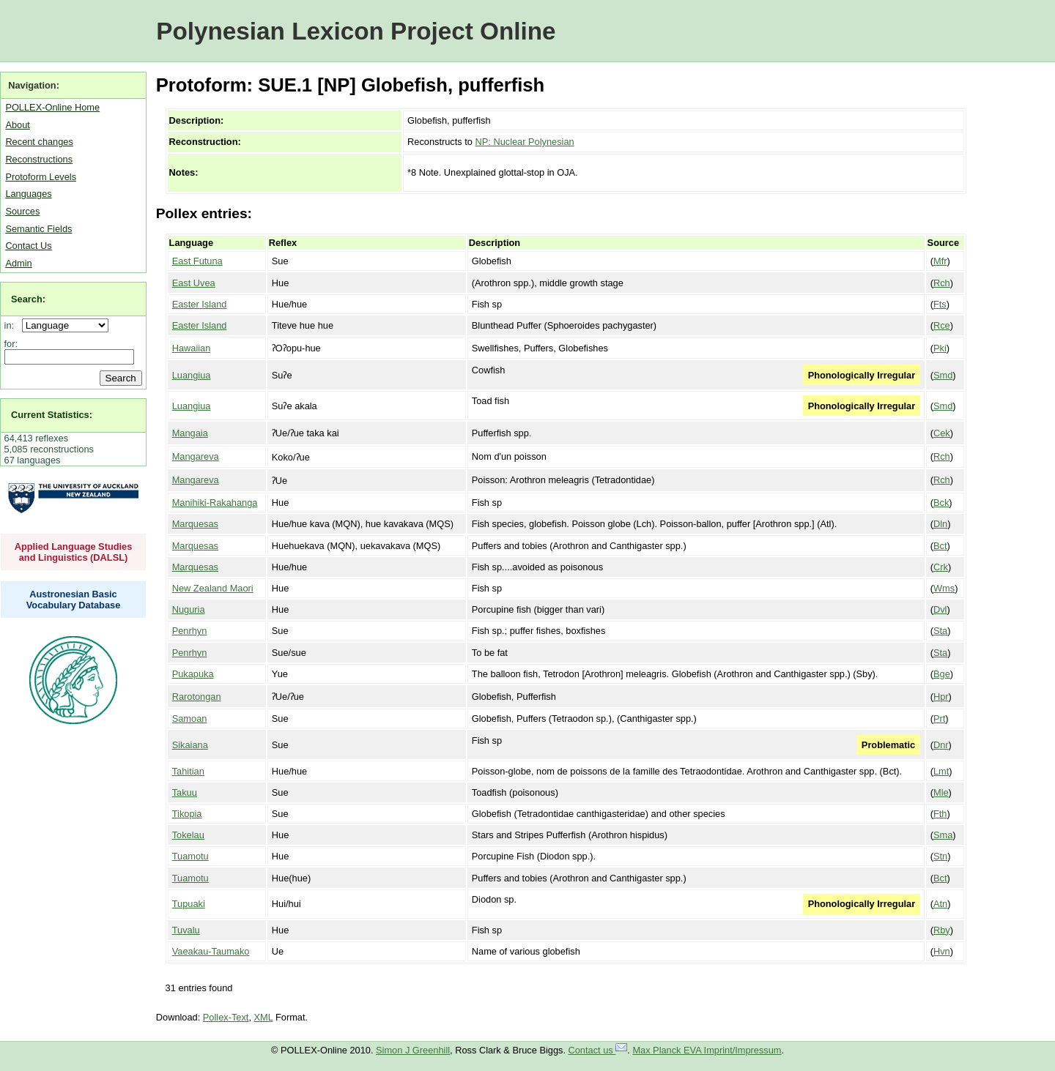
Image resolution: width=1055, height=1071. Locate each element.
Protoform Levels (40, 176)
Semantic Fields (38, 228)
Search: (28, 299)
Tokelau (188, 834)
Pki (940, 348)
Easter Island (199, 304)
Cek (941, 433)
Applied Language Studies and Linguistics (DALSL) (74, 552)
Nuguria (188, 609)
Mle (941, 792)
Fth (940, 813)
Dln (940, 523)
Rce (941, 325)
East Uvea (193, 282)
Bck (941, 502)
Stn (940, 856)
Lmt (941, 771)
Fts (940, 304)
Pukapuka (193, 673)
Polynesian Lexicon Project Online (355, 31)
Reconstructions (39, 159)
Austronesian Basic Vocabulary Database (73, 600)
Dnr (941, 744)
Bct (940, 545)
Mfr (940, 260)
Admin (18, 263)
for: (11, 343)
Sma (942, 834)
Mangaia (190, 433)
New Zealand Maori (212, 588)
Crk (940, 566)
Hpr (941, 696)
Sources (22, 211)
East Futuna (197, 260)
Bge (941, 673)
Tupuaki (188, 903)
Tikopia (187, 813)
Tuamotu (190, 856)
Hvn (941, 951)
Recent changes (39, 141)
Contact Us (28, 245)
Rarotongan (196, 696)
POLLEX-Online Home (52, 107)
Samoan (189, 718)
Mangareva (195, 456)
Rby (941, 930)
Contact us (598, 1050)
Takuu (184, 792)
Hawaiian (191, 348)
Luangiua (191, 375)
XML (263, 1017)
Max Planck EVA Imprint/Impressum (706, 1050)
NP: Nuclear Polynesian (524, 141)
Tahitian (188, 771)
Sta (940, 630)
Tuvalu (186, 930)
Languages (28, 193)
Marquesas (195, 523)
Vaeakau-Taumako (211, 951)
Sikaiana (190, 744)
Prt (939, 718)
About (17, 124)
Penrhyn (189, 630)
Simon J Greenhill (413, 1050)
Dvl (940, 609)
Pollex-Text (226, 1017)
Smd (942, 375)
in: (12, 325)
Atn (940, 903)
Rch (941, 282)
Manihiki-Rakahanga (215, 502)
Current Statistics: (51, 414)
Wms (944, 588)
